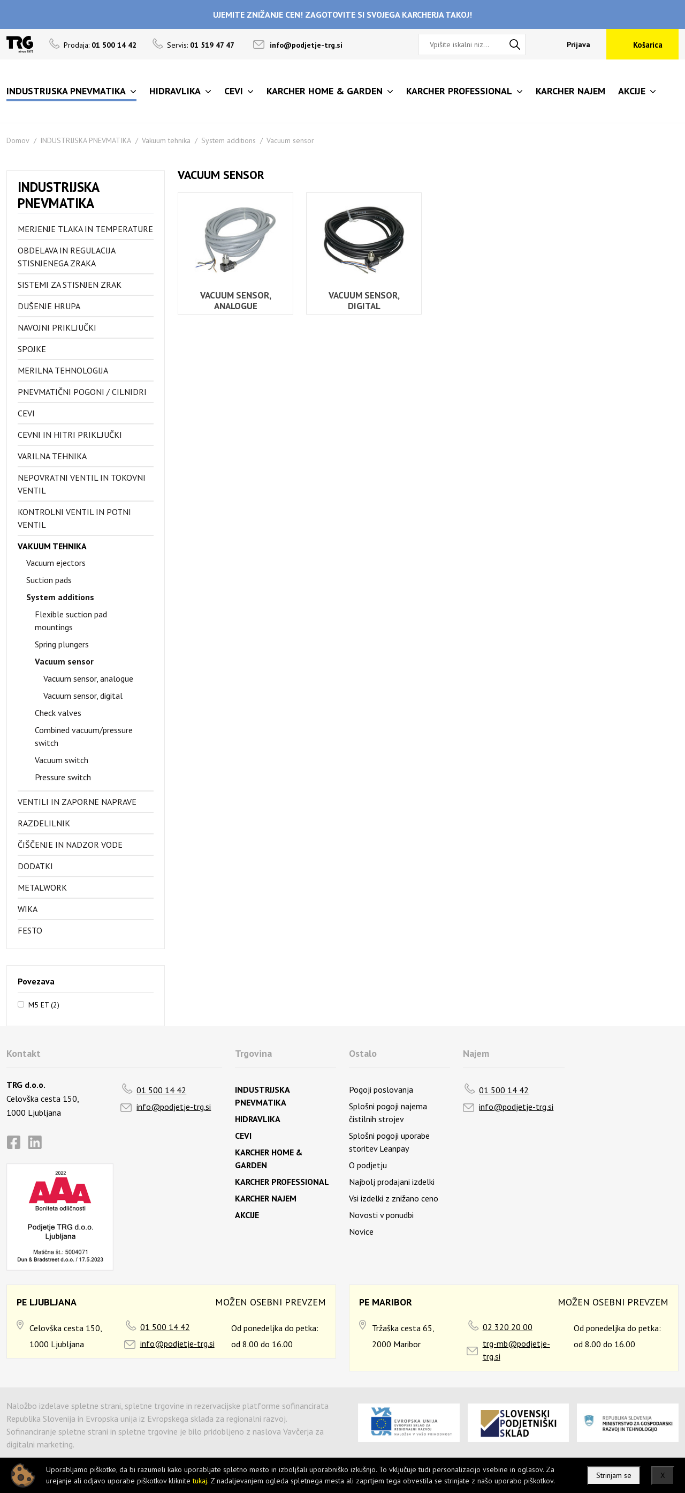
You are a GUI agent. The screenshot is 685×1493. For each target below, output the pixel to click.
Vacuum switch (61, 760)
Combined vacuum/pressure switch (84, 736)
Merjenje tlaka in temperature (85, 228)
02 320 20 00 (507, 1327)
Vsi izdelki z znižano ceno (393, 1198)
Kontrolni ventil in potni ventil (74, 518)
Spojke (32, 349)
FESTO (30, 930)
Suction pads (49, 579)
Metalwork (42, 887)
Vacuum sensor (290, 140)
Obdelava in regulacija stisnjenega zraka (66, 256)
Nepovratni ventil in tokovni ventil (82, 484)
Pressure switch (63, 777)
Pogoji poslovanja (381, 1089)
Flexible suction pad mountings (71, 620)
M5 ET (43, 1004)
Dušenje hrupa (49, 306)
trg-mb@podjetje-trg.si (516, 1350)
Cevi (26, 413)
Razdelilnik (44, 823)
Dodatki (35, 866)
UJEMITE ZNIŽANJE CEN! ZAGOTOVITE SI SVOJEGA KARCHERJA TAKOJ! (342, 14)
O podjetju (368, 1165)
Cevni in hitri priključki (70, 434)
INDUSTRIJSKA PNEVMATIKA (85, 140)
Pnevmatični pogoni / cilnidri (82, 391)
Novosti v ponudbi (381, 1215)
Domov (17, 140)
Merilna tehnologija (63, 370)
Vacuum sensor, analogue (88, 678)
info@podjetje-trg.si (306, 45)
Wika (27, 909)
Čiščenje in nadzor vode (70, 844)
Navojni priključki (57, 327)
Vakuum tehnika (166, 140)
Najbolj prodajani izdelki (392, 1181)
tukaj (200, 1480)
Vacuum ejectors (56, 562)
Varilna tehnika (52, 456)
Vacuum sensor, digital (83, 695)
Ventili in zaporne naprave (77, 801)
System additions (228, 140)
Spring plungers (62, 644)
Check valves (58, 712)
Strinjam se (613, 1475)
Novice (361, 1231)
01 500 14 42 (161, 1090)
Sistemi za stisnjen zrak (69, 284)
